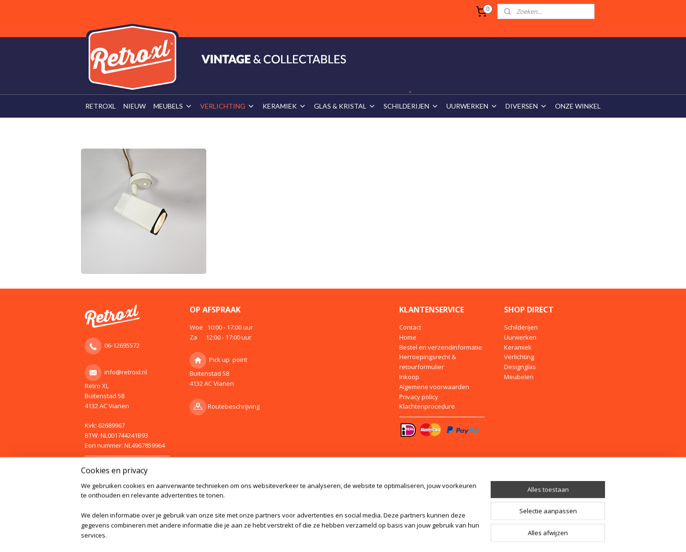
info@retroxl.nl (125, 372)
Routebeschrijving (234, 406)
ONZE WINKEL (578, 106)
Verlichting (519, 356)
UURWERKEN (472, 106)
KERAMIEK (284, 106)
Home (407, 337)
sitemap (299, 508)
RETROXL (100, 106)
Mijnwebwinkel (438, 508)
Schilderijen (521, 327)
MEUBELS (172, 106)
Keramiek (518, 347)
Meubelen (519, 376)
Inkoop (409, 376)
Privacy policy (418, 396)
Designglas (520, 366)
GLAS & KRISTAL (345, 106)
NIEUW (134, 106)
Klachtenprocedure (427, 406)
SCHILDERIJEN (411, 106)
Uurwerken (520, 337)
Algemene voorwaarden (434, 386)
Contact (410, 327)
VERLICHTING (227, 106)
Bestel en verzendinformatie (440, 347)
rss (319, 508)
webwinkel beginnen (355, 508)
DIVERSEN (526, 106)
